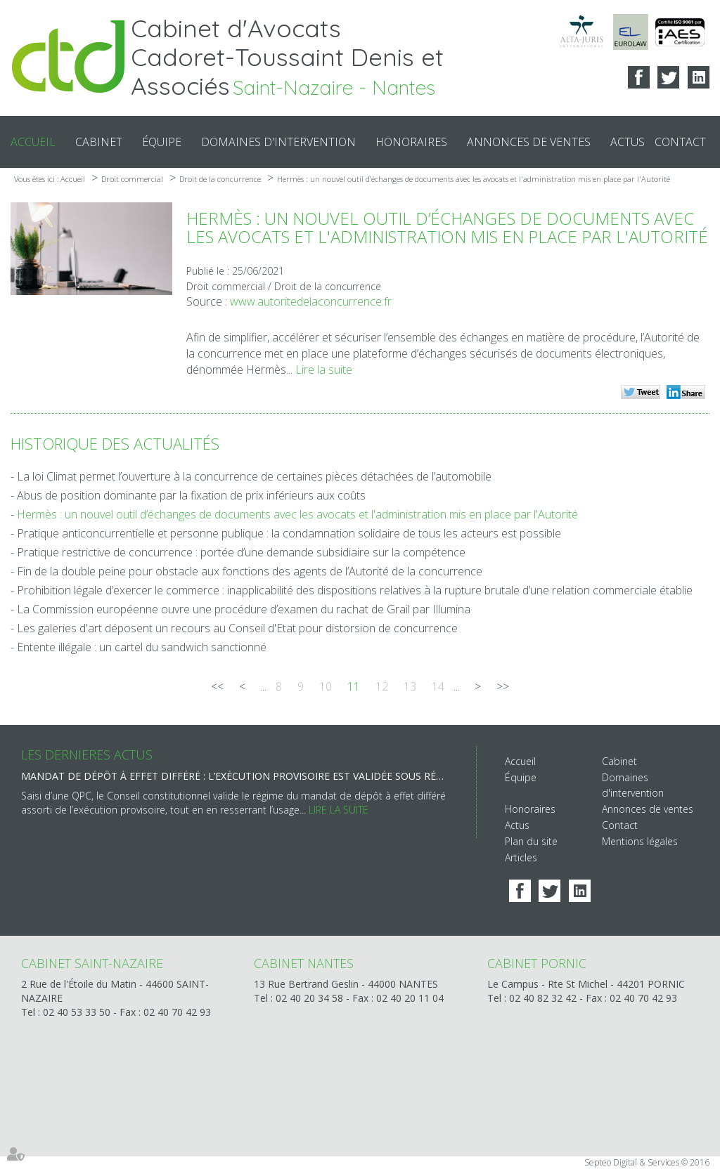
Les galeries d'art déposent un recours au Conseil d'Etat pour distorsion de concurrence (237, 628)
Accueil (33, 142)
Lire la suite (323, 369)
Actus (627, 142)
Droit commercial (132, 179)
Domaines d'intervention (278, 142)
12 (381, 686)
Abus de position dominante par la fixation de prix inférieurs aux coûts (191, 495)
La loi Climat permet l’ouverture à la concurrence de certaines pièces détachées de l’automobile (254, 476)
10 (325, 686)
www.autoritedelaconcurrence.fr (311, 301)
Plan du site (531, 841)
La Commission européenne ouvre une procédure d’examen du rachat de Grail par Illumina (243, 609)
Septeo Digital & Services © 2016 (646, 1162)
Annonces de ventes (529, 142)
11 (353, 686)
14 (438, 686)
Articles (521, 857)
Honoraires (411, 142)
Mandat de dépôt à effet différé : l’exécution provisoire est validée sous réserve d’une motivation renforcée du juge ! (234, 776)
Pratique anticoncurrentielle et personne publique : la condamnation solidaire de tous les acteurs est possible (289, 533)
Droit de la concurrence (220, 179)
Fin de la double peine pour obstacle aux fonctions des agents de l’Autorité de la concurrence (249, 571)
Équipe (161, 142)
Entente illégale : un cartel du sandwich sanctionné (141, 647)
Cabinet (98, 142)
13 (410, 686)
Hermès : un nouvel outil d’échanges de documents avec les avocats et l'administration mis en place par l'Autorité (473, 179)
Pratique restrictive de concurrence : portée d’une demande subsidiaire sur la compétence (241, 552)
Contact (680, 142)
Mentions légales (640, 841)
